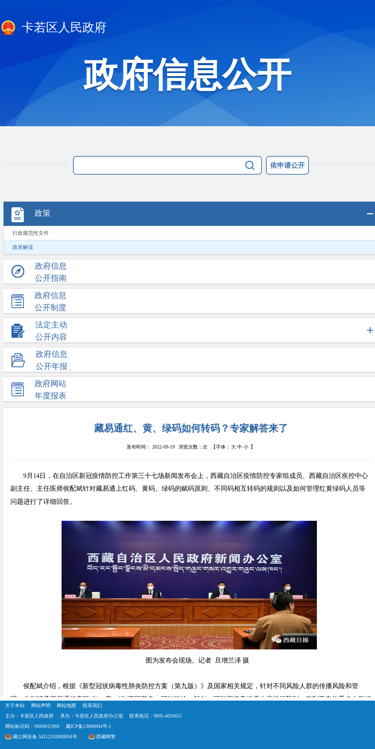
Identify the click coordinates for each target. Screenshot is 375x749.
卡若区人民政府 (53, 28)
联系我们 (92, 705)
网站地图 (66, 705)
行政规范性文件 (30, 233)
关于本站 (15, 705)
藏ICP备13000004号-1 (88, 726)
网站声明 (41, 705)
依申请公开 (287, 165)
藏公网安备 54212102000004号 (45, 736)
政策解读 (22, 247)
